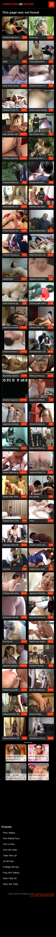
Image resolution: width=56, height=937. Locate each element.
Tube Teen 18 (10, 855)
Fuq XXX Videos (11, 872)
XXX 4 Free (9, 844)
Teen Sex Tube (10, 884)
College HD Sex (11, 867)
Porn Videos (9, 832)
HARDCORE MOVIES (18, 4)
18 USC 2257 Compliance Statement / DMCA (42, 895)
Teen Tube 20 (10, 878)
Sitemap (39, 894)
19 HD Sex (8, 861)
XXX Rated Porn (11, 838)
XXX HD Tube (10, 850)
